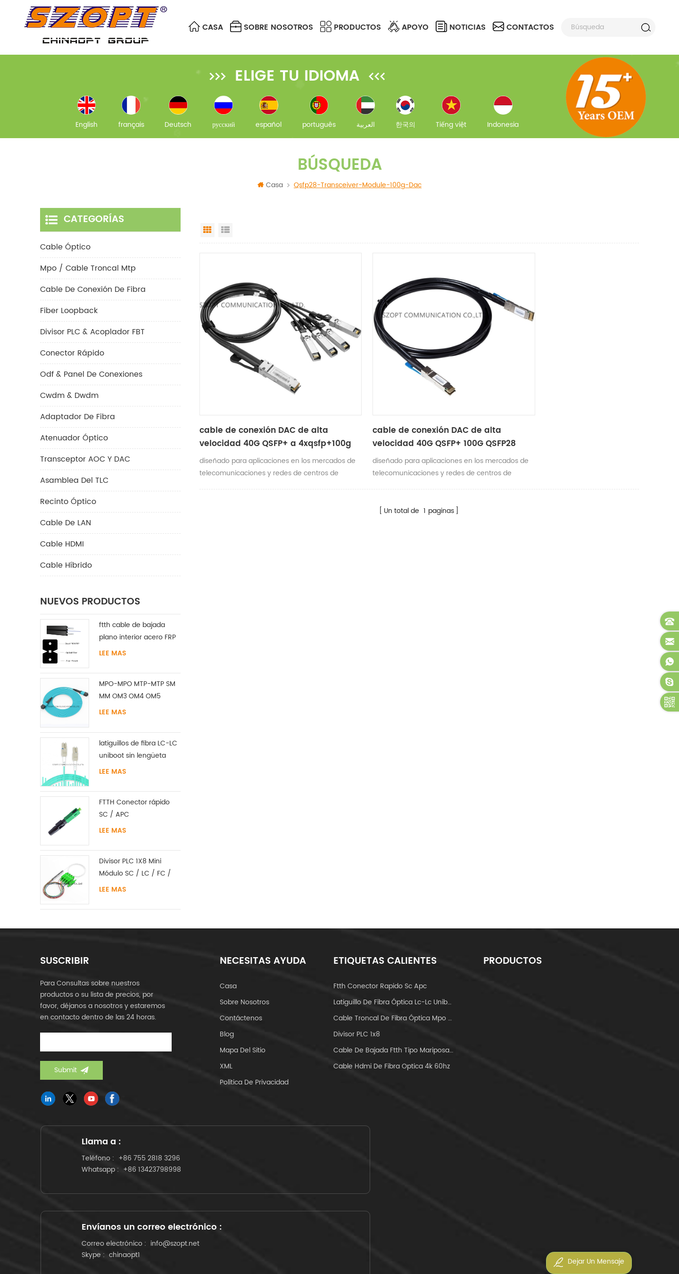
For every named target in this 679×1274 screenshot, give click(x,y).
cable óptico (65, 254)
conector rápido (72, 360)
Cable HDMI (62, 551)
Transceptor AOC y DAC (85, 466)
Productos (350, 27)
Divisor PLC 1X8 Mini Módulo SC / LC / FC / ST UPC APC (135, 874)
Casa (206, 27)
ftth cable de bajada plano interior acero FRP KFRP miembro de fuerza (138, 638)
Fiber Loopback (69, 317)
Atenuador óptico (74, 444)
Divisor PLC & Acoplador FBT (92, 338)
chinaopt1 (332, 1196)
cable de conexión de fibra (93, 296)
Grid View (207, 237)
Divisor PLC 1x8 (356, 1040)
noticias (461, 27)
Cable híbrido (66, 572)
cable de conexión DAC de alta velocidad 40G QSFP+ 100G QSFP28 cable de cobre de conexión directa (415, 418)
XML (226, 1072)
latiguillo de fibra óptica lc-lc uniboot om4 (393, 1008)
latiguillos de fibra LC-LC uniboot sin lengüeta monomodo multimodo (138, 756)
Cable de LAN (65, 529)
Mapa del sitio (242, 1056)
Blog (227, 1040)
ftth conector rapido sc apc (380, 992)
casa (228, 992)
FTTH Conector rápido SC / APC (134, 815)
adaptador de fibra (77, 423)
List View (225, 237)
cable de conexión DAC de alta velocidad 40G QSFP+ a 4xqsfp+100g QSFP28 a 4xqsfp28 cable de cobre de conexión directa (261, 418)
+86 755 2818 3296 (156, 1175)
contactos (523, 27)
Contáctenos (241, 1024)
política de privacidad (254, 1089)
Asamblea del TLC (74, 487)
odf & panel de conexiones (91, 381)
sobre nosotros (271, 27)
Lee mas (112, 660)
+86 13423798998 (159, 1186)
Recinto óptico (68, 508)
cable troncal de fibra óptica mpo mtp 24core (393, 1024)
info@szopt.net (382, 1184)
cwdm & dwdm (69, 402)
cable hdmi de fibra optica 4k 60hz (391, 1072)
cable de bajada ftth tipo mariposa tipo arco (393, 1056)
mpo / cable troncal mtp (88, 275)
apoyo (408, 27)
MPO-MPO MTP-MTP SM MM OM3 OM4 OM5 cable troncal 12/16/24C (138, 697)
